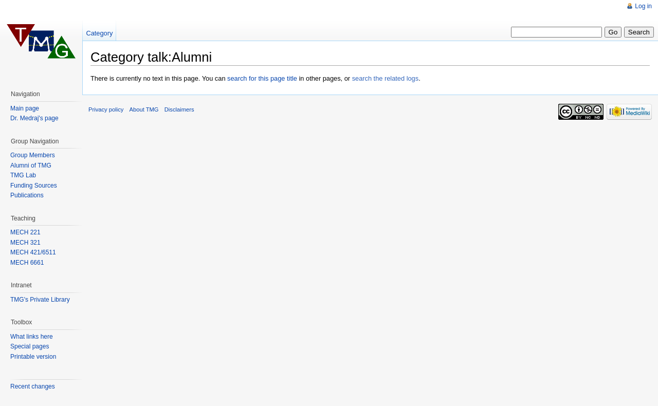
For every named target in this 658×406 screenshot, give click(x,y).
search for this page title (262, 78)
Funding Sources (33, 185)
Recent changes (32, 386)
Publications (27, 195)
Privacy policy (105, 109)
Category (99, 33)
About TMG (144, 109)
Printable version (33, 356)
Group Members (32, 155)
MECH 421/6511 (33, 252)
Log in (643, 6)
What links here (31, 336)
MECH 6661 (27, 262)
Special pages (29, 346)
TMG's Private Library (40, 299)
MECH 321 (25, 242)
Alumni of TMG (30, 165)
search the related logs (385, 78)
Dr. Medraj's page (34, 118)
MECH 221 (25, 232)
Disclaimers (179, 109)
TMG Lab (23, 175)
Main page (24, 108)
